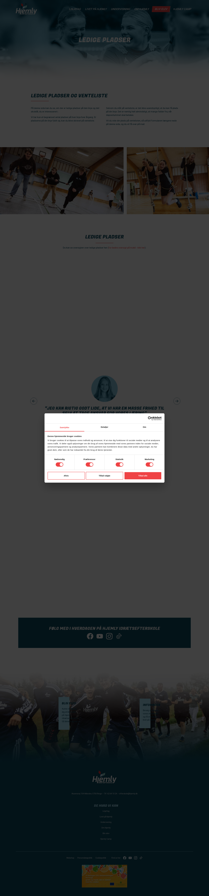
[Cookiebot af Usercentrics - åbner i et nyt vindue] (150, 418)
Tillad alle (142, 476)
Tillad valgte (104, 476)
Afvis (66, 476)
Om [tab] (144, 427)
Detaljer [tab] (104, 427)
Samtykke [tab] (64, 427)
